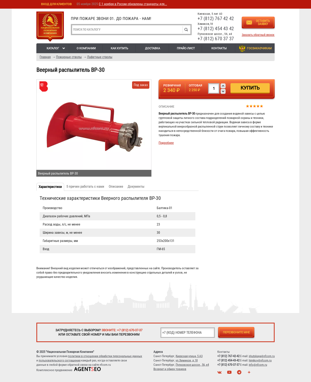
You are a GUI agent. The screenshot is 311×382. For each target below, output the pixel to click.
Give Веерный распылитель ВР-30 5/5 (261, 105)
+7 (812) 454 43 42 (216, 28)
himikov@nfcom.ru (260, 360)
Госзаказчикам (259, 48)
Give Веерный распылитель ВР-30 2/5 (251, 105)
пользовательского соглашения (60, 360)
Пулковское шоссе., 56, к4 (192, 365)
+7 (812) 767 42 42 (216, 18)
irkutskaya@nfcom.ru (262, 356)
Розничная (172, 85)
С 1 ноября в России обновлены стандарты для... (133, 4)
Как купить (119, 48)
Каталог (53, 48)
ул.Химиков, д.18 (187, 360)
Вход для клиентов (56, 4)
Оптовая (195, 85)
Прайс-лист (186, 48)
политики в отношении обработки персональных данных (105, 356)
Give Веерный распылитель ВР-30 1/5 (247, 105)
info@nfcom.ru (258, 365)
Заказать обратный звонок (258, 34)
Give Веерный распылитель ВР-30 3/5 (254, 105)
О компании (86, 48)
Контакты (219, 48)
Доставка (152, 48)
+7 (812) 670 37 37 (216, 38)
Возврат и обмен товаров (169, 369)
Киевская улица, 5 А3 (189, 356)
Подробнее (166, 143)
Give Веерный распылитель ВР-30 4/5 (258, 105)
